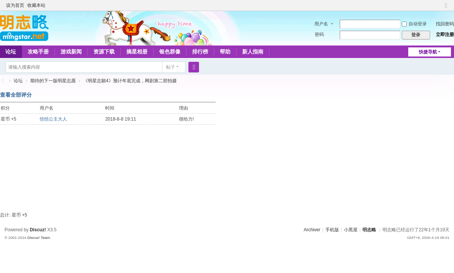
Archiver (312, 229)
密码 (319, 34)
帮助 (225, 52)
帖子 (170, 67)
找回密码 (445, 24)
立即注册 (445, 34)
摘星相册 (137, 52)
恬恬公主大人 (53, 119)
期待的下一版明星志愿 (53, 80)
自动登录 (414, 24)
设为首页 (15, 5)
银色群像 (169, 52)
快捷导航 (428, 52)
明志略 (369, 229)
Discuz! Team (38, 237)
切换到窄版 (446, 8)
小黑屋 (351, 229)
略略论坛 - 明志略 (3, 80)
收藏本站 (36, 5)
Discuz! (38, 229)
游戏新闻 (71, 52)
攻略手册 (38, 52)
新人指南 (252, 52)
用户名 (321, 24)
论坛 (18, 80)
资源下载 (104, 52)
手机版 (332, 229)
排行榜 (200, 52)
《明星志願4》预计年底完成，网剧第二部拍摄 (130, 80)
